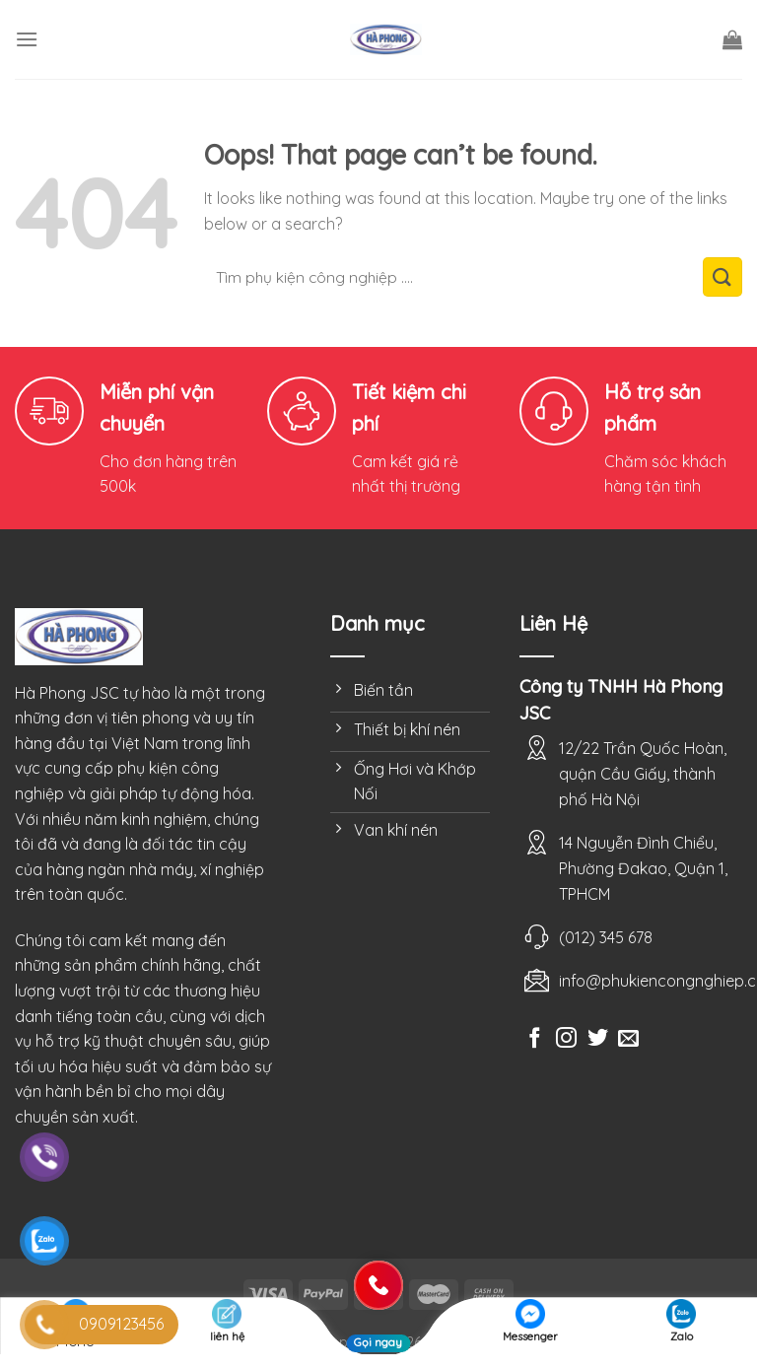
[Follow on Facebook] (534, 1039)
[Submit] (722, 277)
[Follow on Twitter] (597, 1039)
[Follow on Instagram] (566, 1039)
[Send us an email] (628, 1039)
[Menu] (26, 39)
